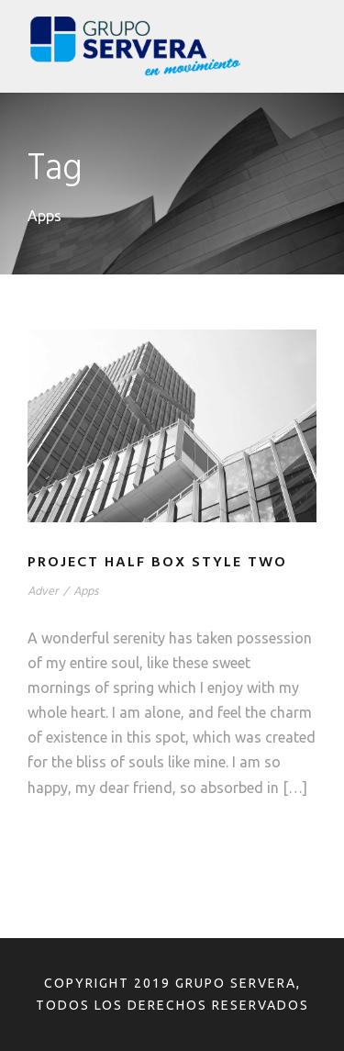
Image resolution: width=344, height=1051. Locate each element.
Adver (43, 591)
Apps (85, 591)
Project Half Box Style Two (157, 563)
